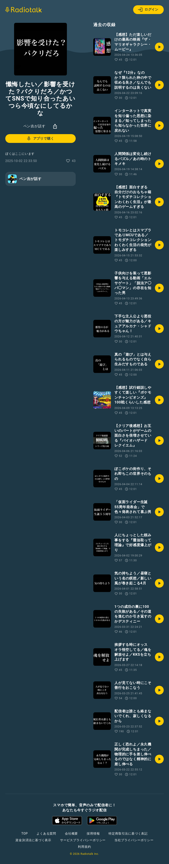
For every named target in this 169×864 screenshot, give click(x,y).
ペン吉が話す (34, 126)
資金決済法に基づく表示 (33, 840)
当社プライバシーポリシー (134, 840)
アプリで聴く (40, 138)
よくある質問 (46, 833)
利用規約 (84, 846)
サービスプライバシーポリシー (83, 840)
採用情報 (93, 833)
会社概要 (71, 833)
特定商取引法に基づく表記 (128, 833)
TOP (24, 833)
